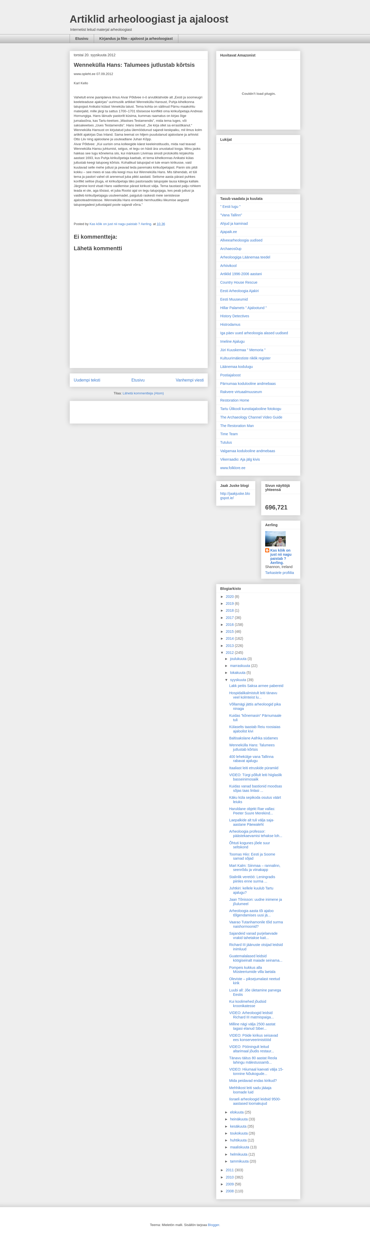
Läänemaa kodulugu (236, 367)
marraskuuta (240, 666)
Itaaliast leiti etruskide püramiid (253, 768)
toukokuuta (239, 1133)
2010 (230, 1177)
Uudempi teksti (87, 380)
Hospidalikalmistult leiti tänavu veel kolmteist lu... (253, 695)
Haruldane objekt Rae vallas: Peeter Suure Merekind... (252, 811)
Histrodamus (230, 324)
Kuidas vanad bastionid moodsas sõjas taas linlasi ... (255, 788)
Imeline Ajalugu (232, 341)
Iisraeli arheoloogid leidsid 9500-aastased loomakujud (255, 1101)
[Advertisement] (104, 410)
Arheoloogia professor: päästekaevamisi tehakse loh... (255, 833)
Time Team (229, 434)
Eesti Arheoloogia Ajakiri (239, 291)
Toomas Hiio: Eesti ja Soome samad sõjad (252, 856)
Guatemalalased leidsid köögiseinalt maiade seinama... (255, 958)
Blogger (213, 1225)
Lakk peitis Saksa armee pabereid (256, 686)
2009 (230, 1184)
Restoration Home (234, 400)
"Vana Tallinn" (231, 215)
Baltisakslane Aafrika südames (253, 738)
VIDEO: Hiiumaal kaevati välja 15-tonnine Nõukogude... (256, 1071)
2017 (230, 618)
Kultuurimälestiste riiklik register (245, 358)
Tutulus (226, 442)
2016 (230, 625)
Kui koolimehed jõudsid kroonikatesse (247, 1003)
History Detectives (234, 316)
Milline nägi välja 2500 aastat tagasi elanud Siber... (252, 1026)
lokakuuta (238, 673)
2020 (230, 597)
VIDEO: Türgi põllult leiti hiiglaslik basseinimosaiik (255, 777)
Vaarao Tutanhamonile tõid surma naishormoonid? (256, 924)
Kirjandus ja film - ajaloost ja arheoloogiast (136, 38)
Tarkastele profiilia (279, 573)
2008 (230, 1191)
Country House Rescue (238, 282)
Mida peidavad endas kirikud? (253, 1081)
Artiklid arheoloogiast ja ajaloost (149, 19)
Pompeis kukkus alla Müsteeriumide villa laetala (252, 969)
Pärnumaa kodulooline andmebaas (248, 384)
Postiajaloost (230, 375)
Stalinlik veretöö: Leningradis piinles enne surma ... (252, 879)
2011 (230, 1170)
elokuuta (237, 1112)
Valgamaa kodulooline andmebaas (247, 451)
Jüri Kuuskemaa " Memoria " (242, 350)
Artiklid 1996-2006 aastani (241, 274)
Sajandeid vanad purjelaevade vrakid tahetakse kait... (253, 935)
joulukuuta (238, 659)
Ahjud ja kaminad (234, 223)
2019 (230, 603)
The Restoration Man (237, 426)
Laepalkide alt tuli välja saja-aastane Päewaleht (251, 822)
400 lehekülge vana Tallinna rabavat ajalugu (251, 759)
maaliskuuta (240, 1147)
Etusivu (81, 38)
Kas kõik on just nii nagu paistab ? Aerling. (121, 224)
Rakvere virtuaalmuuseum (241, 392)
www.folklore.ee (232, 468)
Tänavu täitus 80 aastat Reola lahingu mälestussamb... (253, 1060)
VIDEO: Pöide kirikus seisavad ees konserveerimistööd (253, 1037)
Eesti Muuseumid (234, 299)
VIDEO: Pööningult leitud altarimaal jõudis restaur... (251, 1049)
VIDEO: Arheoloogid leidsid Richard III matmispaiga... (251, 1015)
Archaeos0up (231, 249)
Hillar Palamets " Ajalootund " (243, 308)
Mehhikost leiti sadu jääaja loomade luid (250, 1090)
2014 (230, 638)
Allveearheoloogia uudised (241, 240)
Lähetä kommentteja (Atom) (143, 393)
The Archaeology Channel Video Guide (251, 417)
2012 (230, 653)
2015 (230, 631)
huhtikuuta (239, 1140)
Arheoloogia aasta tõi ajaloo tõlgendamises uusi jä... (251, 913)
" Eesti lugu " (230, 207)
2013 (230, 646)
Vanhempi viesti (190, 380)
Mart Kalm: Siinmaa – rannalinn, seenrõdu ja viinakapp (254, 867)
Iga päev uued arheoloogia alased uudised (254, 333)
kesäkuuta (238, 1126)
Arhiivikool (228, 266)
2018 (230, 610)
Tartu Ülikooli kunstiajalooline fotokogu (250, 409)
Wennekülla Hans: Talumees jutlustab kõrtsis (252, 747)
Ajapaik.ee (228, 232)
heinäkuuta (239, 1119)
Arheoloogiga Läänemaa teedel (245, 257)
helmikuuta (239, 1154)
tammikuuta (239, 1161)
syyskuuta (238, 680)
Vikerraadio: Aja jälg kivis (240, 459)
